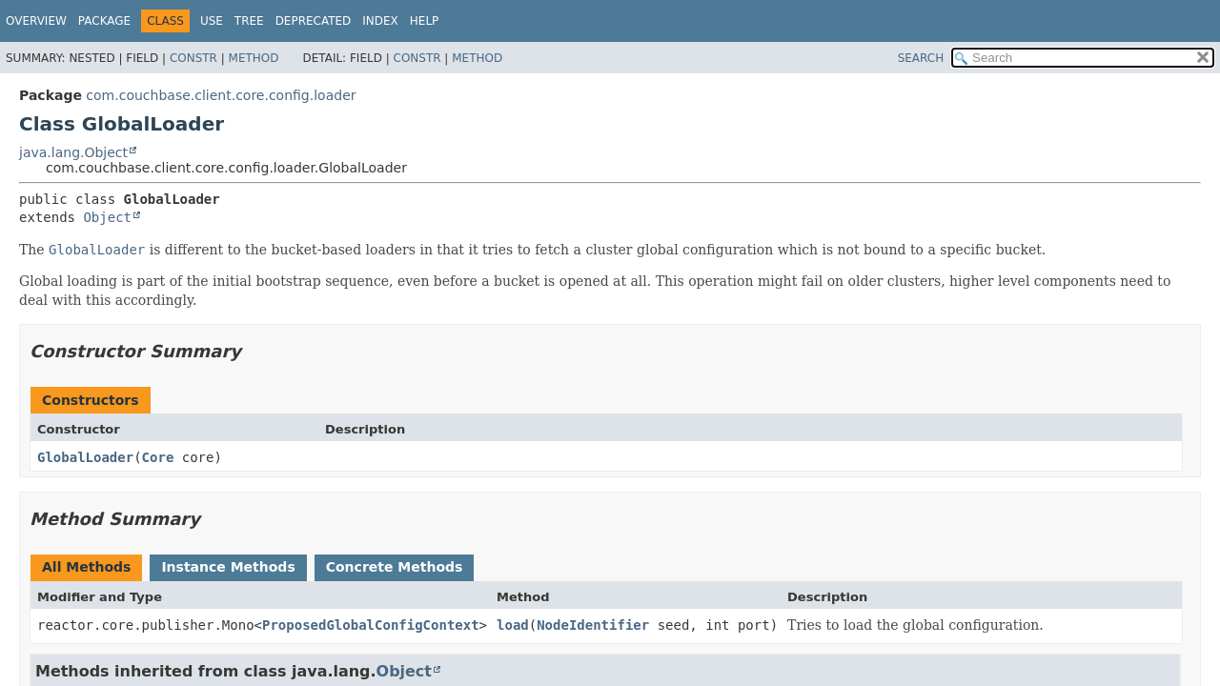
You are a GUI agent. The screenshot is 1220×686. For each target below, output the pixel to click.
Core (158, 457)
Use (211, 21)
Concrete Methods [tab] (394, 567)
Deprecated (313, 21)
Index (380, 21)
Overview (36, 21)
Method (254, 58)
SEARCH (921, 58)
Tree (249, 21)
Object (107, 217)
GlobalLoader (85, 457)
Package (104, 21)
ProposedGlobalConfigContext (370, 625)
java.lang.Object (73, 152)
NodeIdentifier (593, 625)
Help (424, 21)
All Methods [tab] (86, 567)
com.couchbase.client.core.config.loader (221, 95)
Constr (193, 58)
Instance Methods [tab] (228, 567)
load (513, 625)
